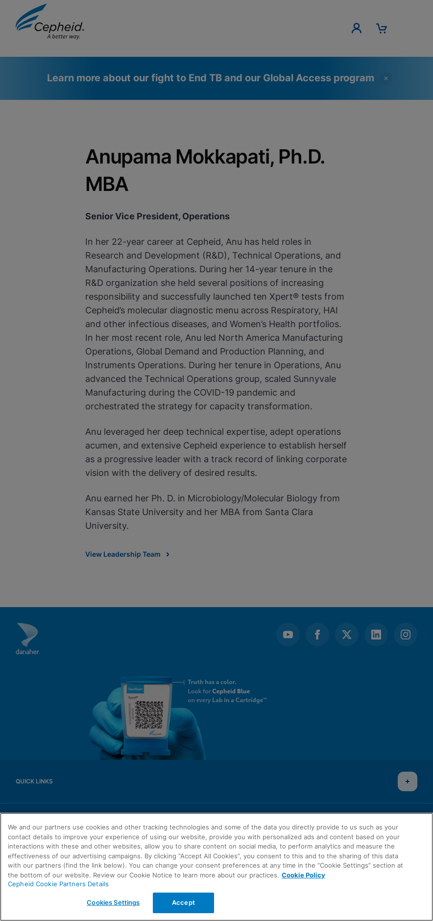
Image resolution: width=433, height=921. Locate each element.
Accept (183, 902)
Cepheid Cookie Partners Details (58, 884)
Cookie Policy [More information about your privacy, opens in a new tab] (303, 875)
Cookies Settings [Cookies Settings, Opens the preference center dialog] (113, 902)
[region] (216, 867)
